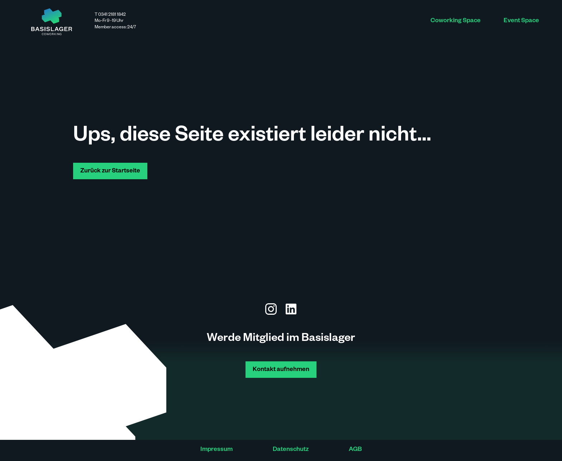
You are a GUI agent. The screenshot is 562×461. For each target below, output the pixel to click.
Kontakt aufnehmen (281, 370)
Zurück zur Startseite (110, 171)
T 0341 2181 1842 (110, 15)
